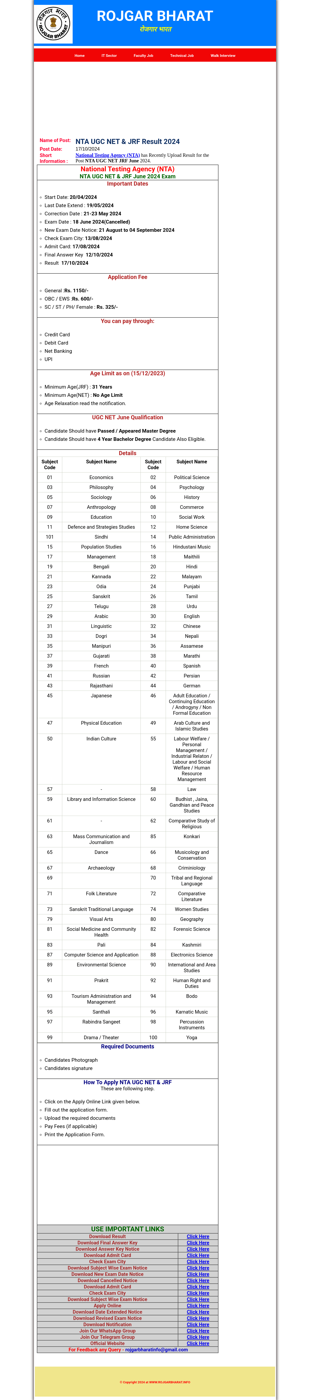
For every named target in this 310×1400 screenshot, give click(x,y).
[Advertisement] (155, 95)
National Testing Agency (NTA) (108, 155)
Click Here (198, 1236)
